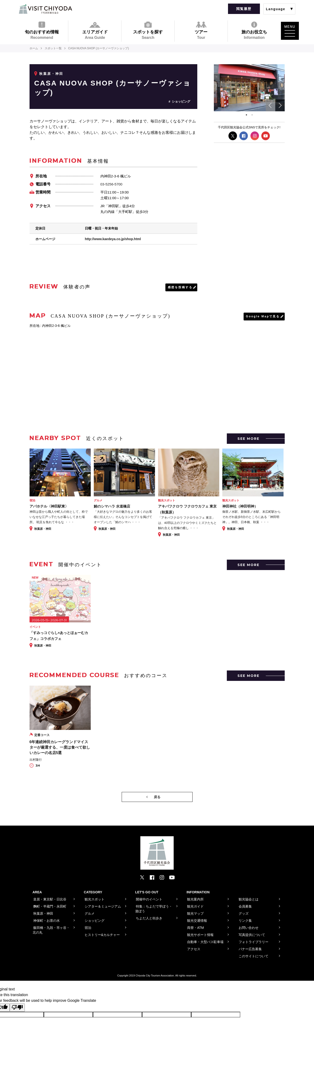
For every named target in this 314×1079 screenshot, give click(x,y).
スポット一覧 (53, 48)
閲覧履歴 (243, 9)
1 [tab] (246, 114)
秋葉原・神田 (51, 74)
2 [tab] (252, 114)
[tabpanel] (249, 88)
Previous (270, 105)
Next (280, 105)
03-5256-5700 (111, 184)
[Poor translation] (17, 1007)
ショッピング (181, 101)
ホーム (34, 48)
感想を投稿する (180, 287)
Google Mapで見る (263, 316)
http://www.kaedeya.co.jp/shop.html (113, 239)
